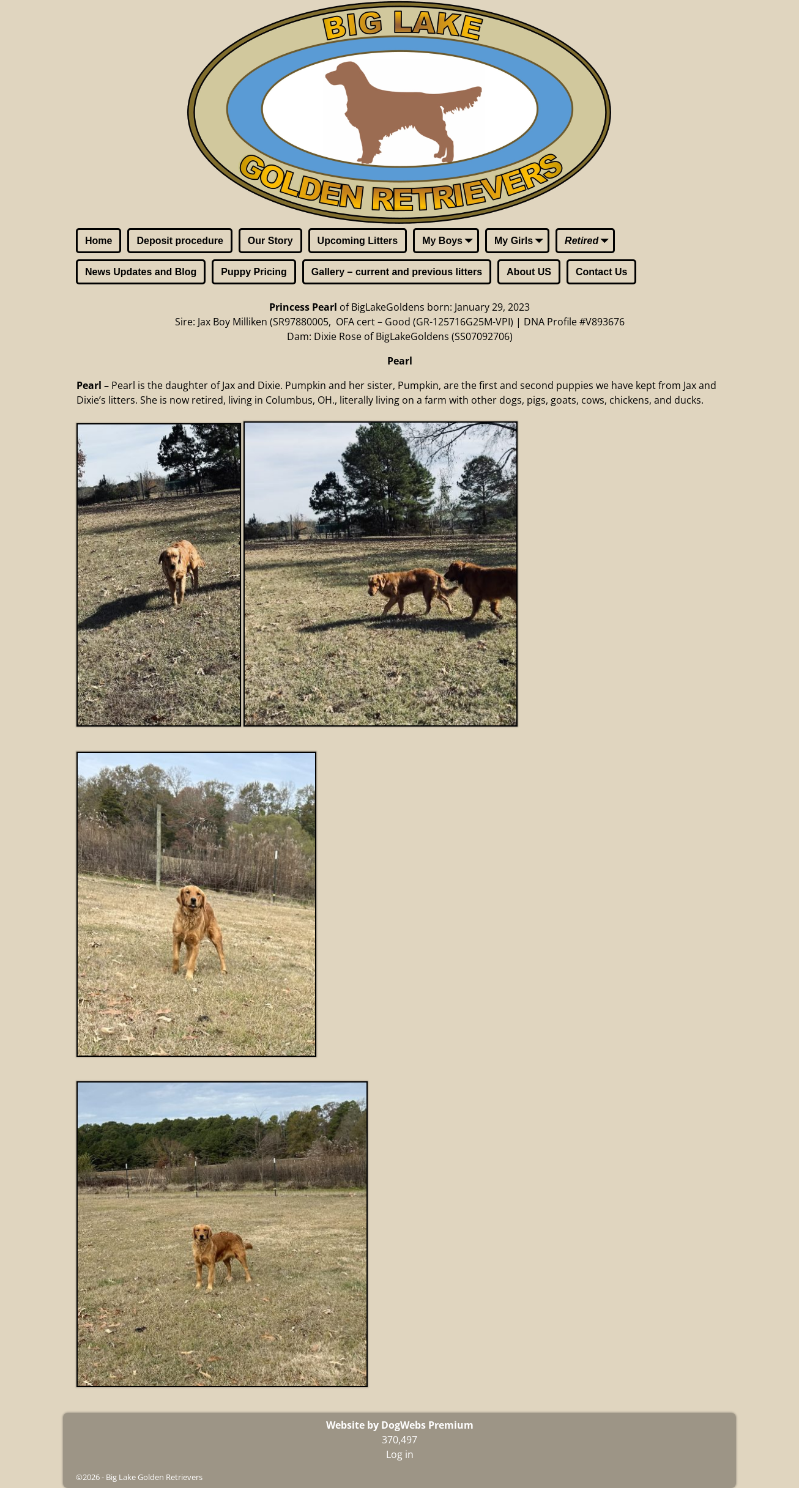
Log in (400, 1454)
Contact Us (601, 272)
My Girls (521, 241)
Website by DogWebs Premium (400, 1425)
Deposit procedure (179, 240)
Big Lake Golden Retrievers (154, 1476)
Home (98, 240)
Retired (589, 241)
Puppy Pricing (254, 272)
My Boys (449, 241)
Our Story (270, 240)
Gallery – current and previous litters (396, 272)
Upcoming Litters (358, 240)
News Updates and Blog (140, 272)
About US (529, 272)
